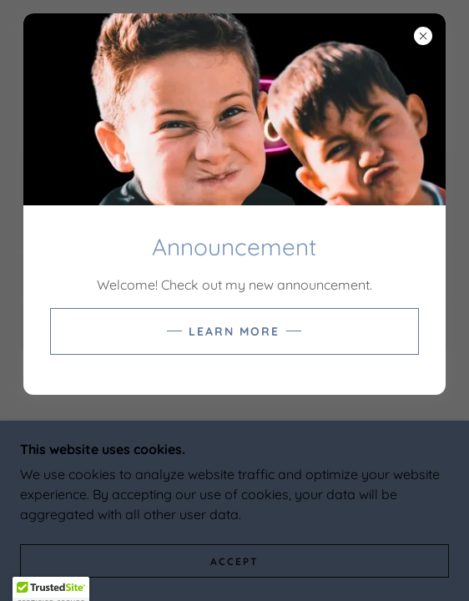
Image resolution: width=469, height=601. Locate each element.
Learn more (234, 331)
